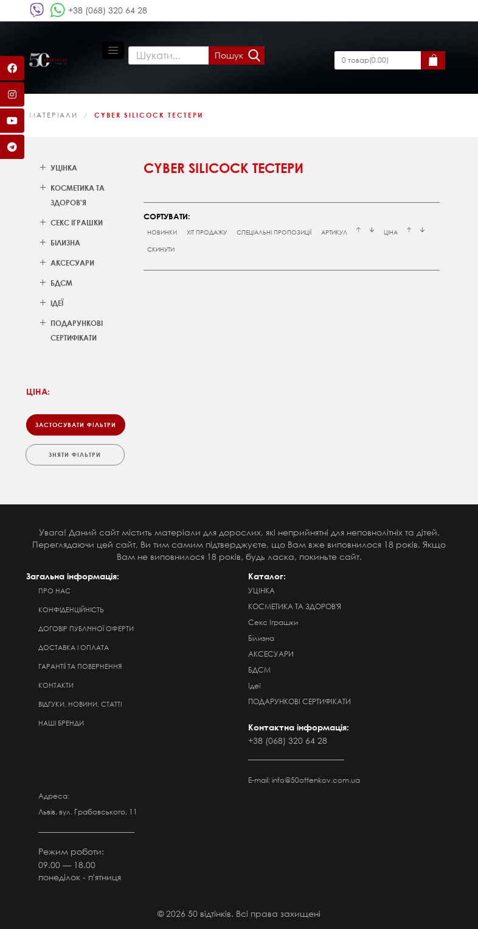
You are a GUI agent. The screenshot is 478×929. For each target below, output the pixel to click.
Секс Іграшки (273, 622)
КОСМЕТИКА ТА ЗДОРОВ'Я (294, 606)
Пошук (229, 55)
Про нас (54, 591)
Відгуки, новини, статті (80, 704)
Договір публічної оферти (86, 629)
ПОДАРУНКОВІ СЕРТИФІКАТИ (299, 701)
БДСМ (259, 670)
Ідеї (254, 685)
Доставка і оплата (73, 647)
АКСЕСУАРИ (271, 654)
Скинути (161, 249)
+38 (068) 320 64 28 (107, 10)
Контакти (56, 685)
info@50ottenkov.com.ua (316, 780)
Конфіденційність (71, 610)
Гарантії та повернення (80, 666)
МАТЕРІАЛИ (53, 115)
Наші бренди (61, 723)
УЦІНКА (261, 590)
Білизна (261, 638)
